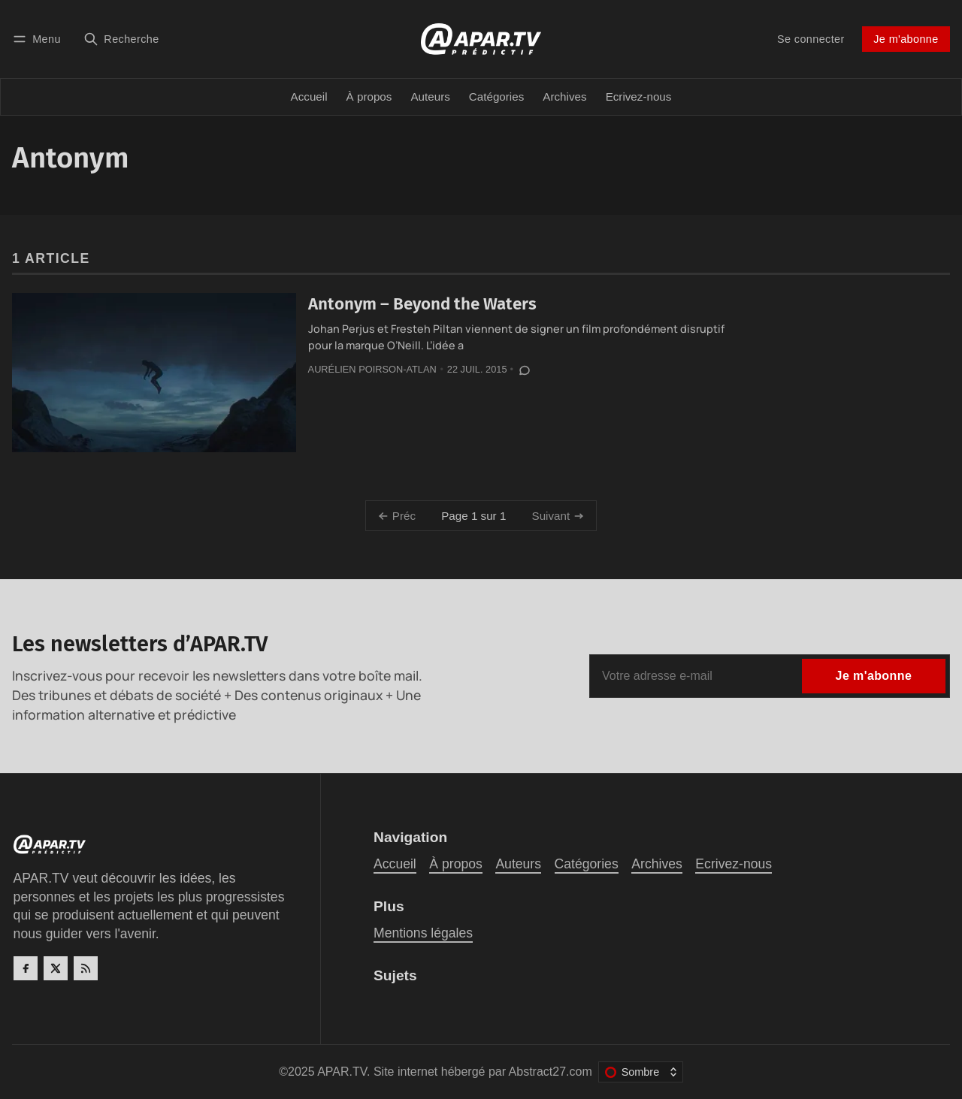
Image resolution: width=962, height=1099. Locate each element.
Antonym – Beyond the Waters (422, 304)
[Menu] (39, 39)
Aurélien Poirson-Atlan (372, 369)
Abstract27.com (550, 1071)
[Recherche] (121, 39)
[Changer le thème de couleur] (640, 1072)
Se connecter (811, 39)
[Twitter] (56, 968)
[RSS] (86, 968)
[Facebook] (26, 968)
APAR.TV (342, 1071)
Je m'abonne (905, 39)
